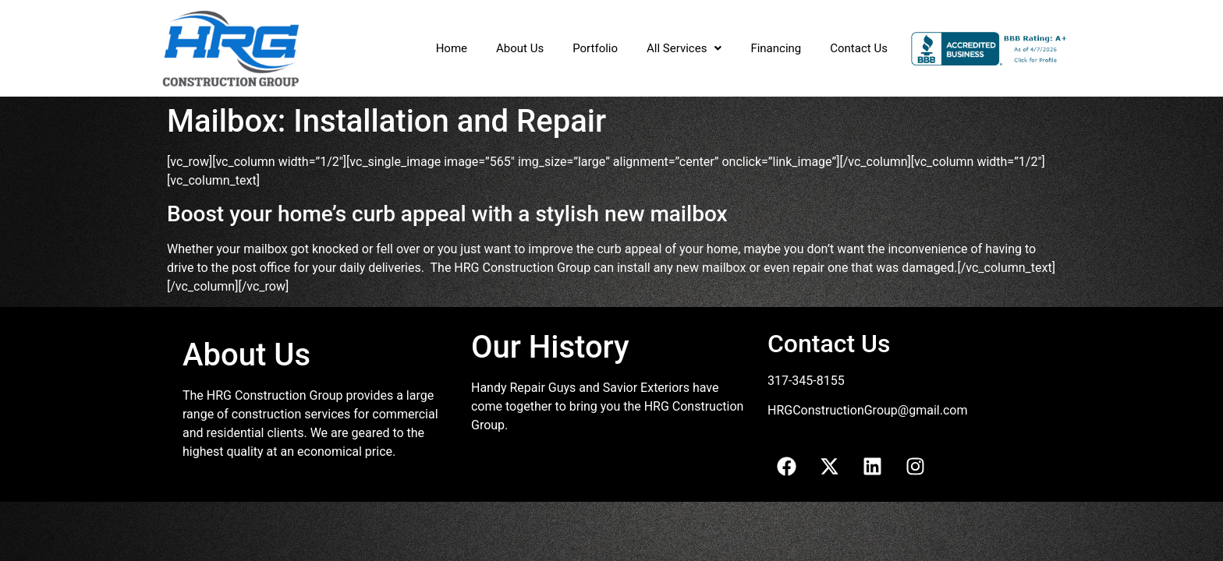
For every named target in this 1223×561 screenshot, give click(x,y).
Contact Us (859, 48)
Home (451, 48)
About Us (520, 48)
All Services (684, 48)
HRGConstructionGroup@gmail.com (867, 410)
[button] (684, 48)
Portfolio (595, 48)
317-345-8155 (806, 380)
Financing (775, 48)
